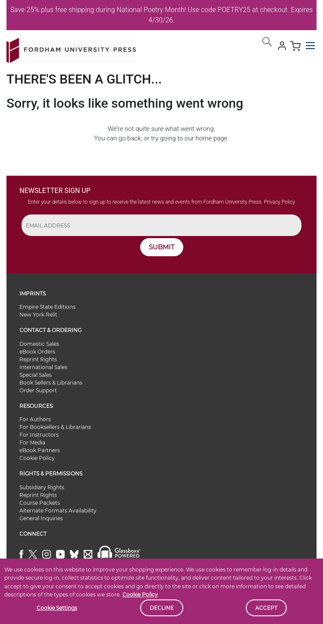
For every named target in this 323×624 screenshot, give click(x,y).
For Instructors (39, 435)
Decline (162, 608)
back (134, 138)
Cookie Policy (140, 594)
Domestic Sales (39, 344)
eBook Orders (37, 351)
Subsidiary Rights (41, 487)
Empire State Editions (47, 307)
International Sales (43, 367)
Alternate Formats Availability (58, 510)
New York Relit (38, 314)
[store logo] (71, 48)
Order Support (38, 390)
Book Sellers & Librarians (50, 382)
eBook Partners (39, 450)
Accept (266, 608)
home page (211, 138)
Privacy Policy (279, 202)
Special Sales (35, 375)
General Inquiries (41, 518)
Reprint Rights (38, 359)
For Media (32, 442)
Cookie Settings (57, 608)
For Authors (35, 419)
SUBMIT (162, 247)
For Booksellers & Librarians (55, 427)
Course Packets (39, 503)
